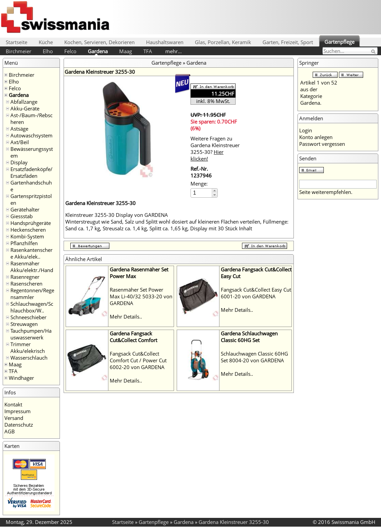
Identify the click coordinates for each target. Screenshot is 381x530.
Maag (125, 51)
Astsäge (19, 128)
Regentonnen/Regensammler (32, 293)
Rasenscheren (26, 283)
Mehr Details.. (126, 316)
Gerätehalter (24, 209)
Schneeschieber (28, 317)
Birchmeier (18, 51)
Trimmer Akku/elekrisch (27, 347)
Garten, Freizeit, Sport (288, 42)
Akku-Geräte (24, 108)
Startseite (16, 42)
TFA (147, 51)
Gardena (98, 51)
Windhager (21, 377)
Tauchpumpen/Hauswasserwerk (30, 334)
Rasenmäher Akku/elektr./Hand (31, 266)
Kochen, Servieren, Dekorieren (99, 42)
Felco (70, 51)
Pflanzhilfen (24, 243)
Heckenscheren (28, 229)
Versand (13, 418)
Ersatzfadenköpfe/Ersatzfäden (31, 172)
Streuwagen (24, 324)
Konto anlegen (316, 137)
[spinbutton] (201, 193)
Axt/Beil (19, 142)
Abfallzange (23, 101)
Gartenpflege (339, 41)
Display (19, 162)
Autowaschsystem (31, 135)
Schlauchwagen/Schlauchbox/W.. (31, 307)
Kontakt (13, 404)
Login (305, 130)
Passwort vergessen (322, 143)
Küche (46, 42)
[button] (214, 191)
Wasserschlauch (28, 357)
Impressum (17, 411)
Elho (48, 51)
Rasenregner (24, 276)
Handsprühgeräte (30, 223)
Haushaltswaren (164, 42)
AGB (9, 431)
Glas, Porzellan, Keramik (223, 42)
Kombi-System (27, 236)
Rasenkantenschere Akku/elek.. (31, 253)
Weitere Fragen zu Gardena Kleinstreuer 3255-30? (215, 148)
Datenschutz (18, 424)
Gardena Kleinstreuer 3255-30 (234, 522)
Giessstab (21, 216)
